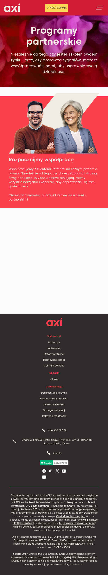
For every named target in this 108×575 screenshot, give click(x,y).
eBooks (54, 379)
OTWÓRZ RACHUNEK (57, 8)
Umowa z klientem (54, 404)
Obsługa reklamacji (54, 410)
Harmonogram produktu (54, 398)
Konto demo (54, 348)
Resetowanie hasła (54, 359)
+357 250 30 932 (57, 430)
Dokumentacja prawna (54, 392)
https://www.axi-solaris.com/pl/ (77, 523)
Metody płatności (54, 354)
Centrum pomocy (54, 365)
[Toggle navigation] (99, 8)
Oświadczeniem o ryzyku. (70, 516)
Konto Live (54, 342)
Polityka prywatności (54, 416)
